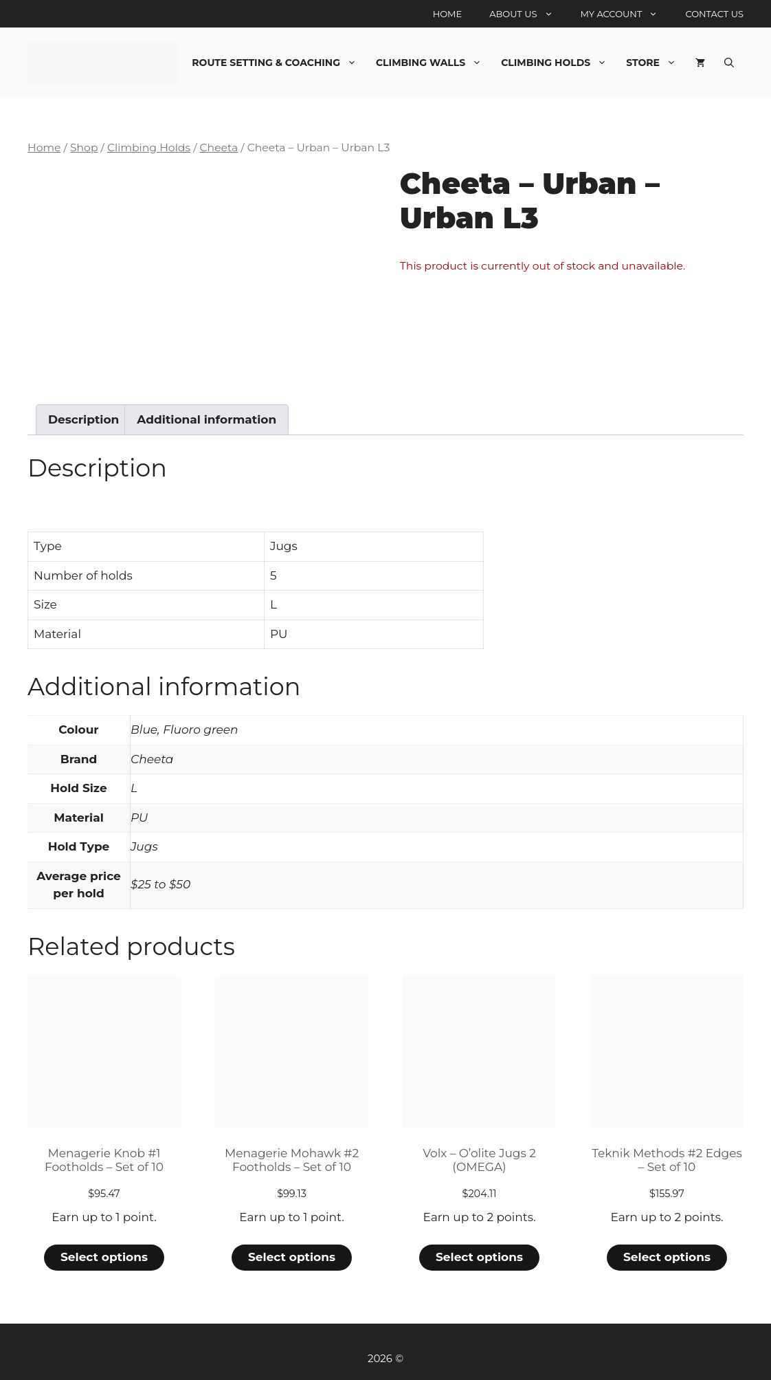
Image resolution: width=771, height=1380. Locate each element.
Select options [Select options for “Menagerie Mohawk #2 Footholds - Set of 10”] (291, 1257)
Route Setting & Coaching (279, 62)
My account (626, 14)
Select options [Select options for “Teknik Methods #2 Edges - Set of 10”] (667, 1257)
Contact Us (714, 13)
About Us (527, 14)
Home (447, 13)
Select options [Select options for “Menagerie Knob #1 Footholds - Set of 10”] (104, 1257)
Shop (84, 147)
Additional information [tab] (206, 419)
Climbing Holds (558, 62)
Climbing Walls (433, 62)
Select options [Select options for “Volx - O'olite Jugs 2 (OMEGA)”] (479, 1257)
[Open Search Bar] (729, 62)
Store (656, 62)
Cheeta (218, 147)
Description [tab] (83, 419)
